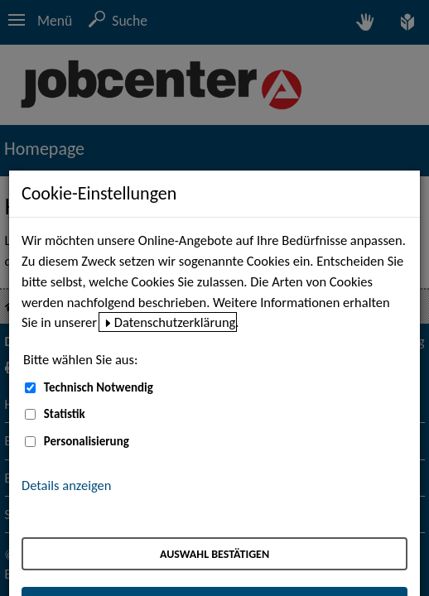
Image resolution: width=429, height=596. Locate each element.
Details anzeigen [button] (66, 485)
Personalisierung (86, 441)
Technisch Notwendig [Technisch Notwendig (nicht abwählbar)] (98, 387)
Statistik (64, 413)
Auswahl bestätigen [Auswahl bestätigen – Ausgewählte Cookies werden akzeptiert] (214, 554)
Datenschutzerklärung (175, 322)
